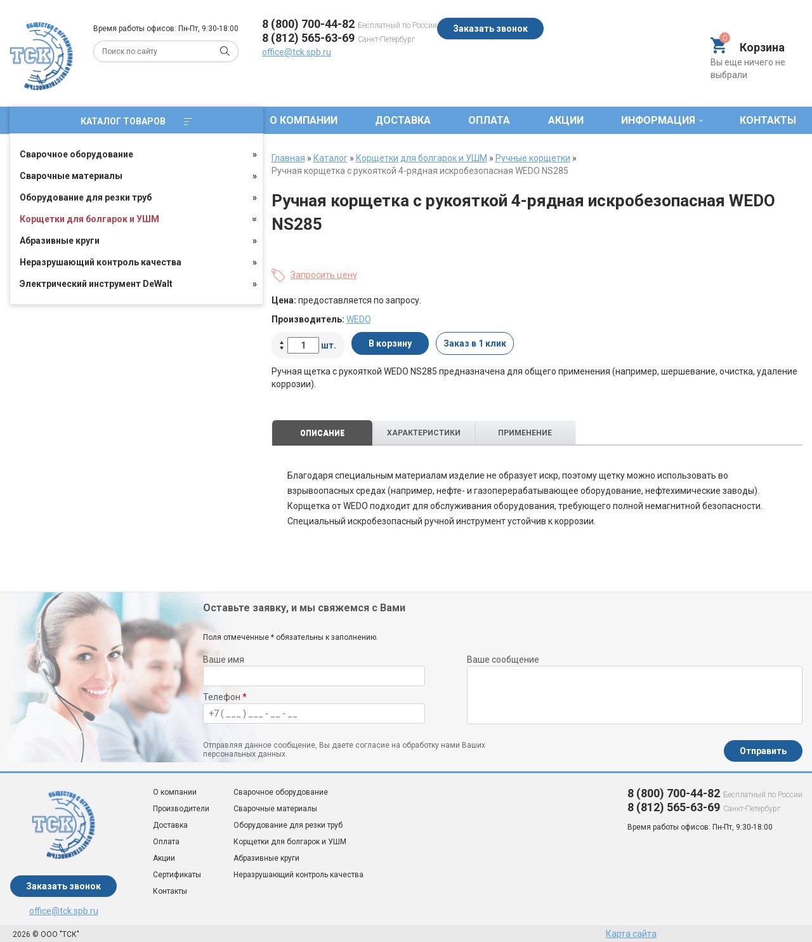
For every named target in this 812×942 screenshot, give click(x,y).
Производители (181, 808)
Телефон (225, 697)
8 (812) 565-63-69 (308, 37)
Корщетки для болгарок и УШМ (89, 219)
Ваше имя (223, 659)
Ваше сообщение (503, 659)
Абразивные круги (60, 241)
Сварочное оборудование (76, 154)
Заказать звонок (490, 28)
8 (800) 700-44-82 (308, 23)
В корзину (390, 343)
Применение (525, 432)
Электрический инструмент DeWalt (96, 284)
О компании (303, 120)
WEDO (358, 319)
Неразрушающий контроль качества (100, 262)
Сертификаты (177, 874)
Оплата (489, 120)
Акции (566, 120)
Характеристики (424, 432)
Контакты (768, 120)
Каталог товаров (136, 121)
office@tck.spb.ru (296, 52)
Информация (658, 120)
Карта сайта (631, 934)
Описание (322, 432)
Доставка (403, 120)
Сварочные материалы (71, 176)
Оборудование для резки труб (86, 197)
